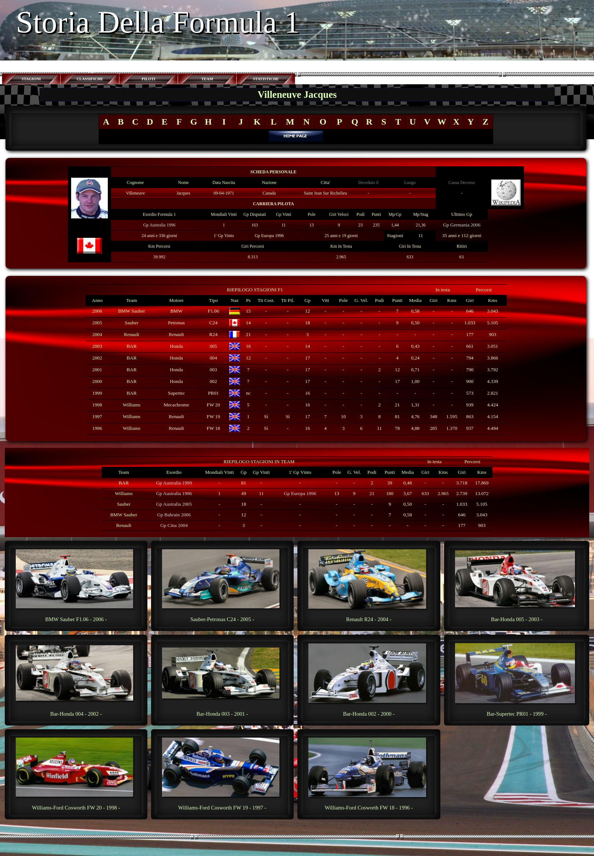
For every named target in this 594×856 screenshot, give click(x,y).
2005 (97, 322)
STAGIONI (31, 79)
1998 (97, 404)
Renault (131, 334)
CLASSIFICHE (90, 79)
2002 (97, 358)
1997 (97, 416)
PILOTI (148, 79)
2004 (97, 334)
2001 (97, 369)
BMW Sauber (131, 311)
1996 (97, 428)
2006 (97, 311)
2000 (97, 381)
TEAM (207, 79)
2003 (97, 346)
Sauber (131, 322)
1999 (97, 393)
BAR (131, 346)
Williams (131, 404)
